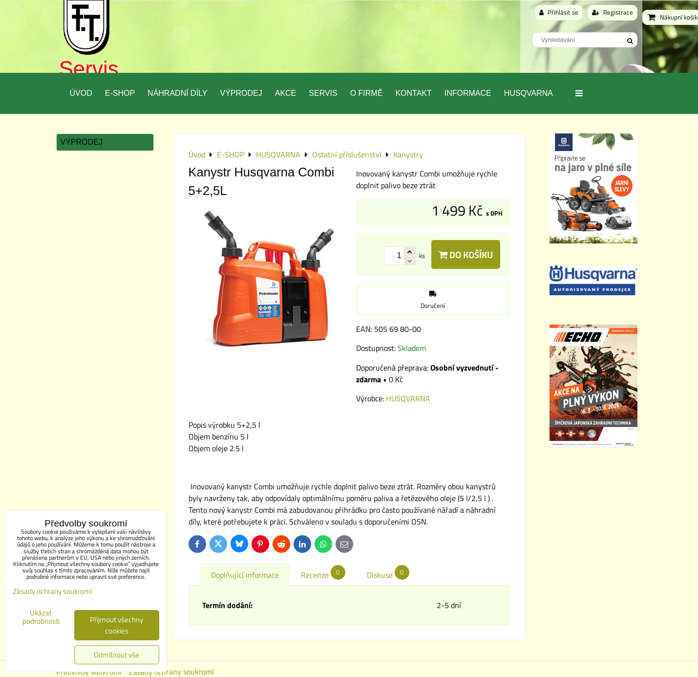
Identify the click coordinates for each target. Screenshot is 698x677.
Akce (285, 93)
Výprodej (241, 93)
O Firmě (366, 93)
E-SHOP (120, 93)
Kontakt (413, 93)
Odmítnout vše (116, 654)
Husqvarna (528, 93)
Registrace (612, 12)
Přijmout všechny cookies (116, 625)
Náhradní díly (177, 93)
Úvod (81, 93)
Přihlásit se (558, 12)
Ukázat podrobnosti (41, 617)
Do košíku (466, 254)
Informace (467, 93)
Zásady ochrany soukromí (52, 591)
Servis (89, 69)
